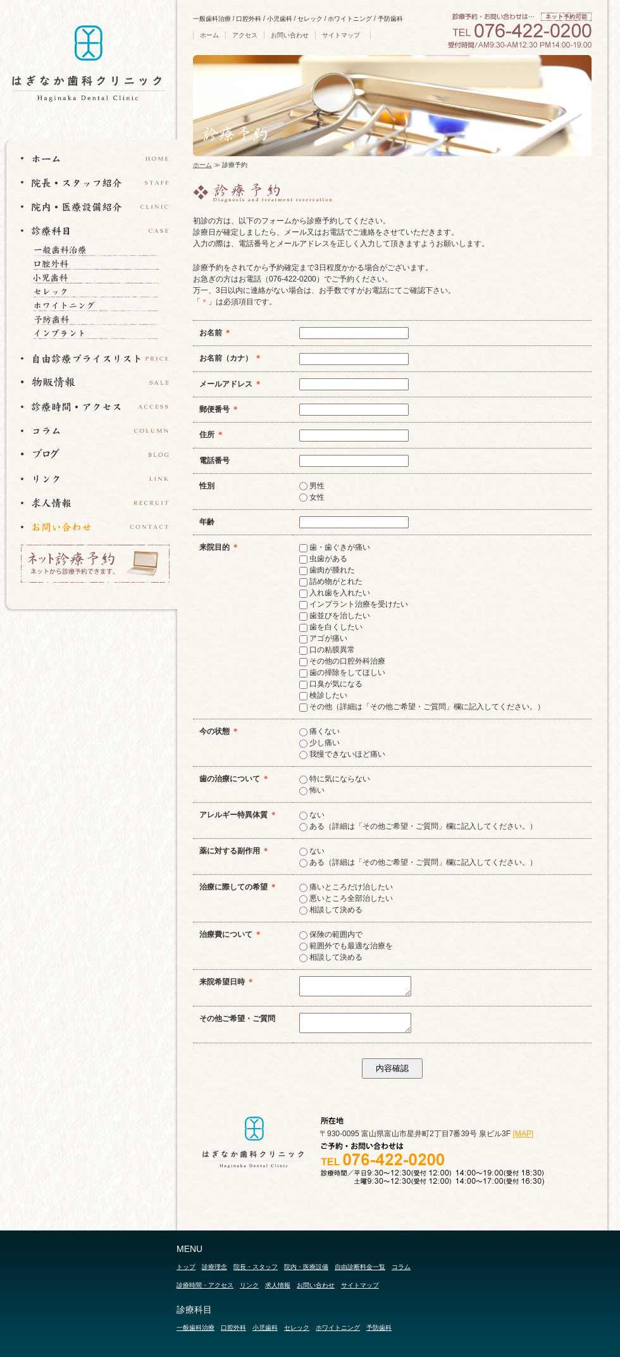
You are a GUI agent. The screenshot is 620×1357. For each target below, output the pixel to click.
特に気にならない (334, 778)
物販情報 (95, 382)
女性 (312, 497)
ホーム (209, 35)
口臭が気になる (331, 683)
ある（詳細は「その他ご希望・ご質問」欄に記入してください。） (418, 826)
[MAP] (522, 1133)
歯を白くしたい (331, 627)
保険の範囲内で (331, 934)
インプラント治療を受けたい (353, 604)
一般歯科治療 (101, 249)
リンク (95, 478)
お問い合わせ (290, 35)
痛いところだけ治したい (346, 887)
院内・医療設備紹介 (95, 206)
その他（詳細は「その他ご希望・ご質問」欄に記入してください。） (422, 706)
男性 (312, 485)
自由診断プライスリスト (95, 358)
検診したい (323, 695)
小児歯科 (101, 277)
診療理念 (214, 1266)
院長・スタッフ (255, 1266)
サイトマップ (341, 35)
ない (312, 814)
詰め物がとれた (331, 581)
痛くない (319, 731)
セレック (101, 291)
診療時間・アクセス (95, 406)
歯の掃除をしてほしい (342, 672)
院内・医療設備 (306, 1266)
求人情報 (95, 502)
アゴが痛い (323, 638)
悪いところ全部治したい (346, 898)
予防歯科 (101, 319)
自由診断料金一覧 (360, 1266)
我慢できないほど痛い (342, 754)
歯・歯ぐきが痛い (334, 547)
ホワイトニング (101, 305)
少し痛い (319, 742)
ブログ (95, 454)
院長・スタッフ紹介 (95, 182)
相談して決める (331, 909)
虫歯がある (323, 558)
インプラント (101, 333)
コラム (95, 430)
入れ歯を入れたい (334, 592)
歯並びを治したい (334, 615)
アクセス (244, 35)
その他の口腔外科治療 (342, 661)
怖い (312, 790)
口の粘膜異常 (327, 649)
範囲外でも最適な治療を (346, 945)
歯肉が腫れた (327, 570)
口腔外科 (101, 263)
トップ (186, 1266)
